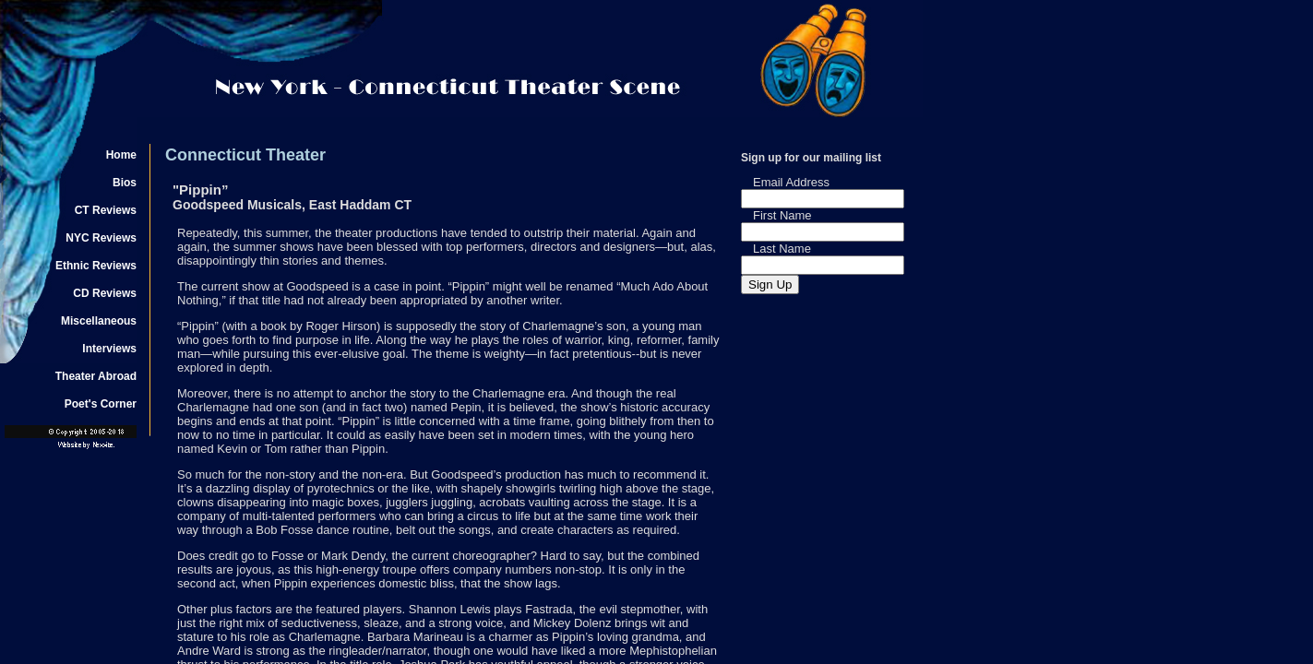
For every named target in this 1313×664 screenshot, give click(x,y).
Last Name (782, 248)
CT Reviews (106, 210)
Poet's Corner (101, 403)
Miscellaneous (99, 320)
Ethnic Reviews (96, 265)
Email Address (791, 182)
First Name (782, 215)
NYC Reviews (101, 237)
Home (121, 154)
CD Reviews (105, 293)
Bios (125, 182)
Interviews (109, 348)
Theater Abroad (96, 376)
